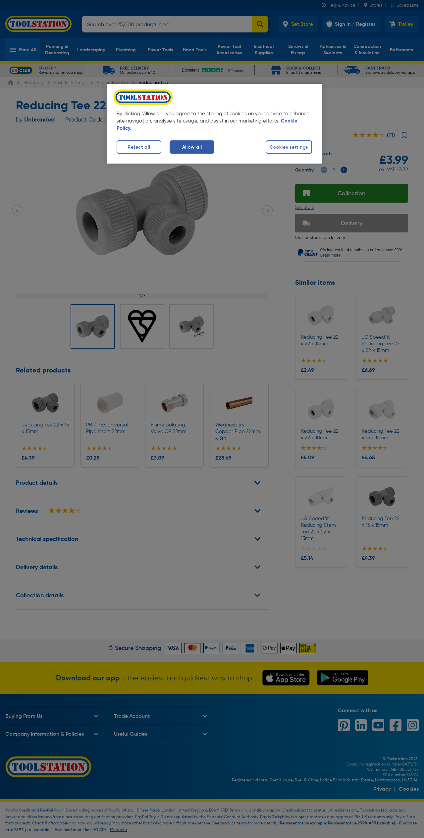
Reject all (139, 147)
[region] (214, 124)
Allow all (192, 147)
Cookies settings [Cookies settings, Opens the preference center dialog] (289, 147)
